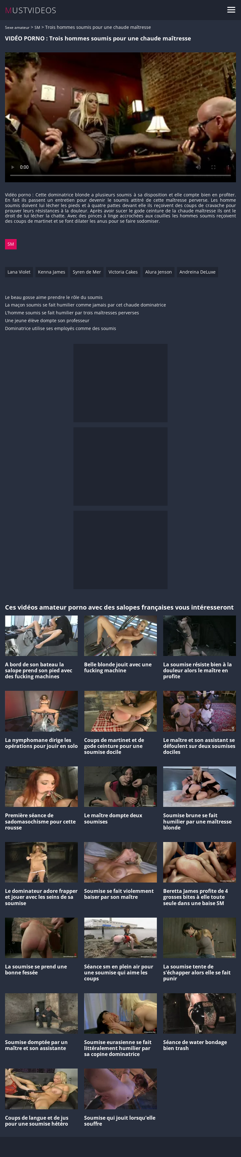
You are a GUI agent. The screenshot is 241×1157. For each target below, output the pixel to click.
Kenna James (51, 272)
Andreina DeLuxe (197, 272)
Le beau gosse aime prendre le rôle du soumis (54, 297)
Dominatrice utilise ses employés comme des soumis (60, 328)
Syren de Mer (87, 272)
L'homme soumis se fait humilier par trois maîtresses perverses (72, 313)
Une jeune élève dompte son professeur (47, 320)
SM (37, 27)
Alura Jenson (158, 272)
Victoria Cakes (123, 272)
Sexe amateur (17, 27)
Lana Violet (19, 272)
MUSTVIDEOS (31, 10)
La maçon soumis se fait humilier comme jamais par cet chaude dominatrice (85, 305)
